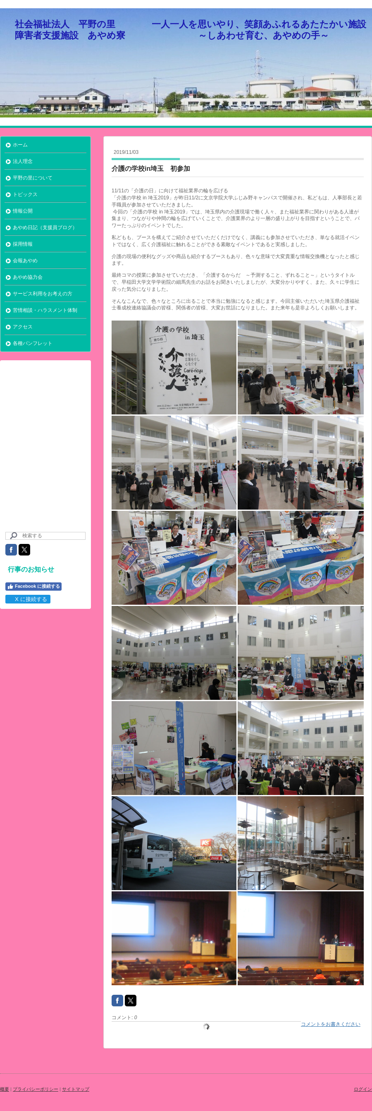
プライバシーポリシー (35, 1089)
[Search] (45, 536)
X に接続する (27, 599)
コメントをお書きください (330, 1024)
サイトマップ (75, 1089)
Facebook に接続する (33, 586)
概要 (4, 1089)
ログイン (363, 1089)
